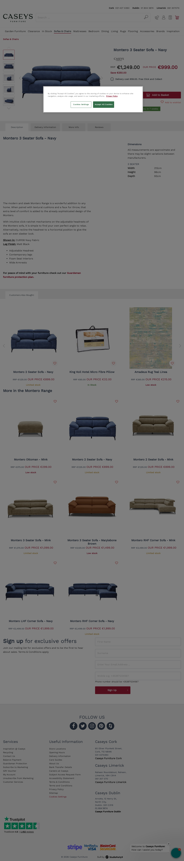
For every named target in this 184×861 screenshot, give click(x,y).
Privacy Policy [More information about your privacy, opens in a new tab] (112, 96)
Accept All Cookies (103, 104)
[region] (93, 99)
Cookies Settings (81, 104)
